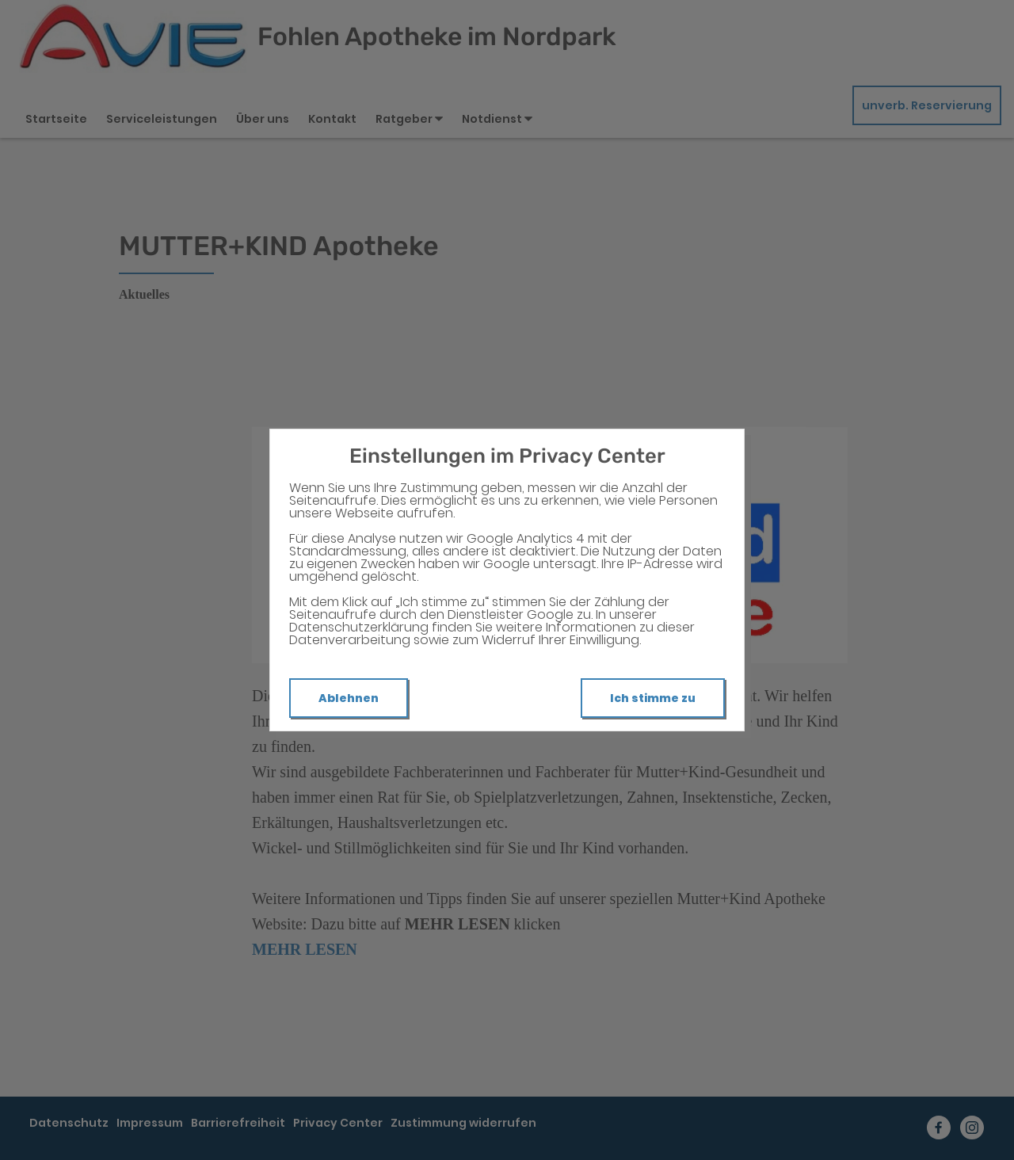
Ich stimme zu (653, 698)
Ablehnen (348, 698)
